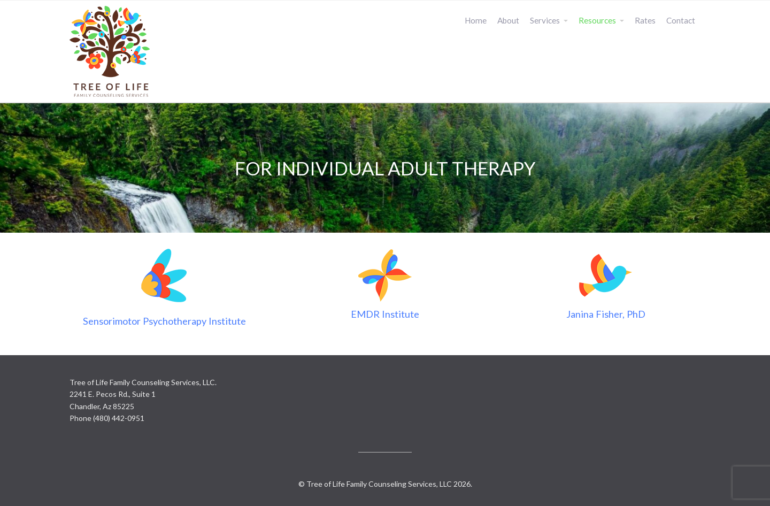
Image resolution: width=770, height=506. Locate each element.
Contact (680, 20)
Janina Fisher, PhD (605, 314)
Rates (645, 20)
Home (476, 20)
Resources (597, 20)
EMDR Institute (385, 314)
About (508, 20)
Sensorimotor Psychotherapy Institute (164, 321)
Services (545, 20)
